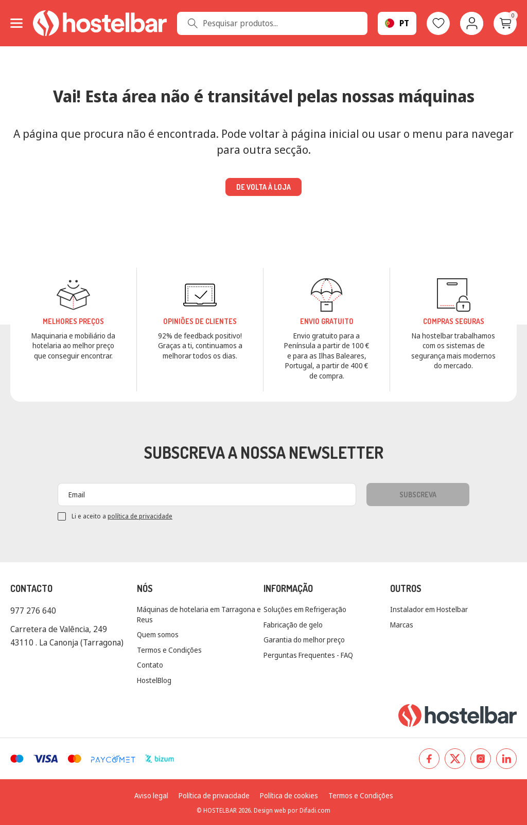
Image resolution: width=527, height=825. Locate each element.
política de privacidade (140, 516)
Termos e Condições (169, 650)
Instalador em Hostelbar (429, 609)
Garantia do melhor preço (304, 639)
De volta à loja (263, 187)
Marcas (401, 625)
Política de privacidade (214, 795)
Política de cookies (289, 795)
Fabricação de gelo (293, 625)
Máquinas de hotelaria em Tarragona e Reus (199, 614)
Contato (150, 665)
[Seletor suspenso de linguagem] (397, 23)
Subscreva (417, 494)
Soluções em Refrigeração (305, 609)
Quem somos (158, 634)
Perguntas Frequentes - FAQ (308, 655)
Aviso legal (151, 795)
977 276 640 (33, 610)
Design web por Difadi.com (292, 810)
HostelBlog (154, 680)
